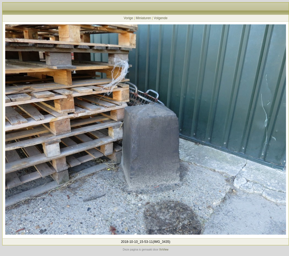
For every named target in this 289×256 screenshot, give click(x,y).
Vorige (128, 18)
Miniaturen (143, 18)
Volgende (161, 18)
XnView (164, 249)
